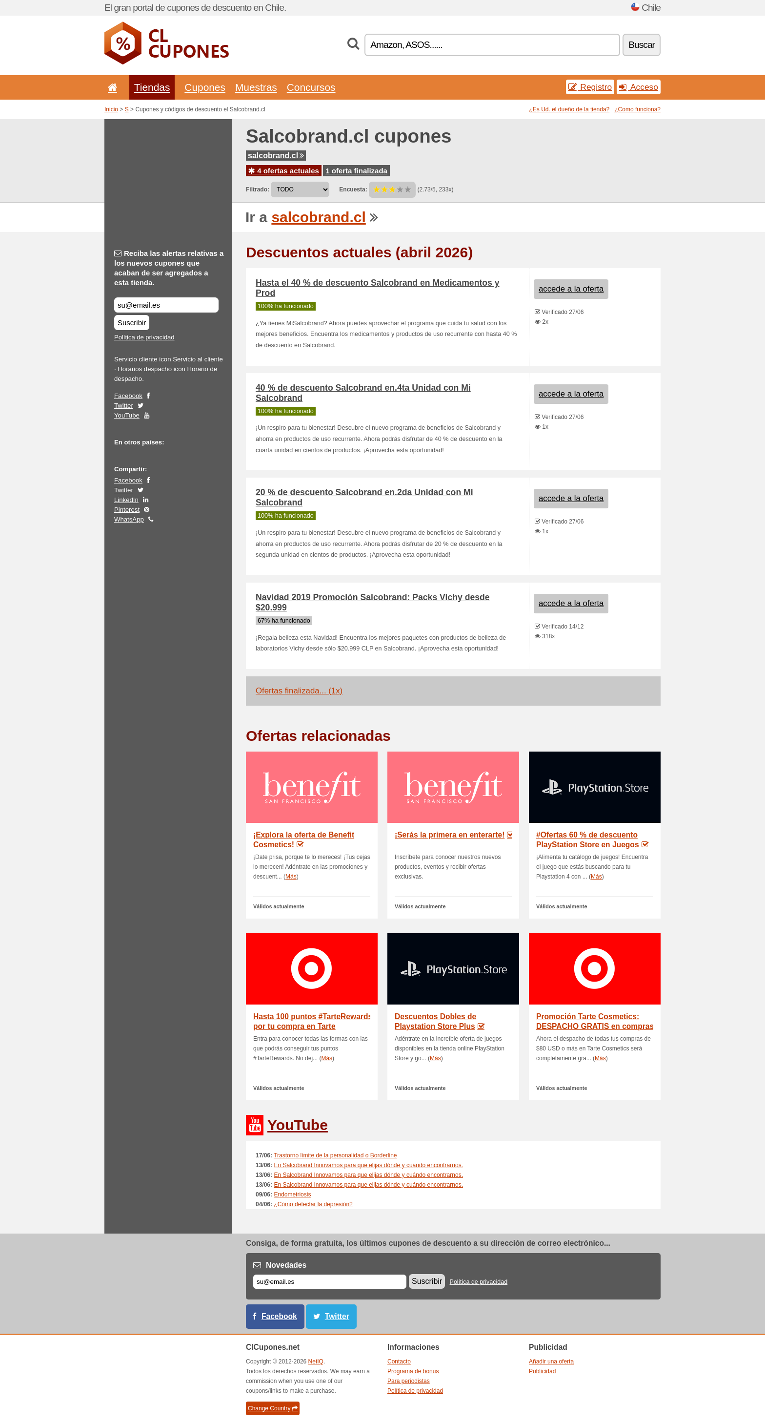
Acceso (638, 87)
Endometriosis (292, 1194)
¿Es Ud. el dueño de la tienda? (569, 109)
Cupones (204, 87)
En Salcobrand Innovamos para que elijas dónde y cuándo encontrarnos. (368, 1165)
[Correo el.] (329, 1282)
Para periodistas (408, 1381)
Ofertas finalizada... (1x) (299, 690)
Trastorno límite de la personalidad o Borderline (335, 1155)
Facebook (128, 395)
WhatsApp (129, 519)
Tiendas (152, 87)
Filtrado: (257, 189)
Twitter (123, 405)
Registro (590, 87)
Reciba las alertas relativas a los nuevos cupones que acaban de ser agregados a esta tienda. (168, 268)
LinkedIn (126, 499)
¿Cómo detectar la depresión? (313, 1204)
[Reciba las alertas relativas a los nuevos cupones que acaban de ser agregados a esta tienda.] (166, 305)
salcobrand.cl (276, 155)
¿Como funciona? (637, 109)
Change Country (273, 1408)
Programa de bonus (413, 1371)
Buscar (641, 45)
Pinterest (127, 509)
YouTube (127, 415)
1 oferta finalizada (356, 171)
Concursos (311, 87)
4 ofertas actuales (283, 171)
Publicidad (542, 1371)
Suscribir (132, 322)
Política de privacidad (144, 337)
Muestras (256, 87)
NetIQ (315, 1361)
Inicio (111, 109)
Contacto (399, 1361)
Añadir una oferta (551, 1361)
